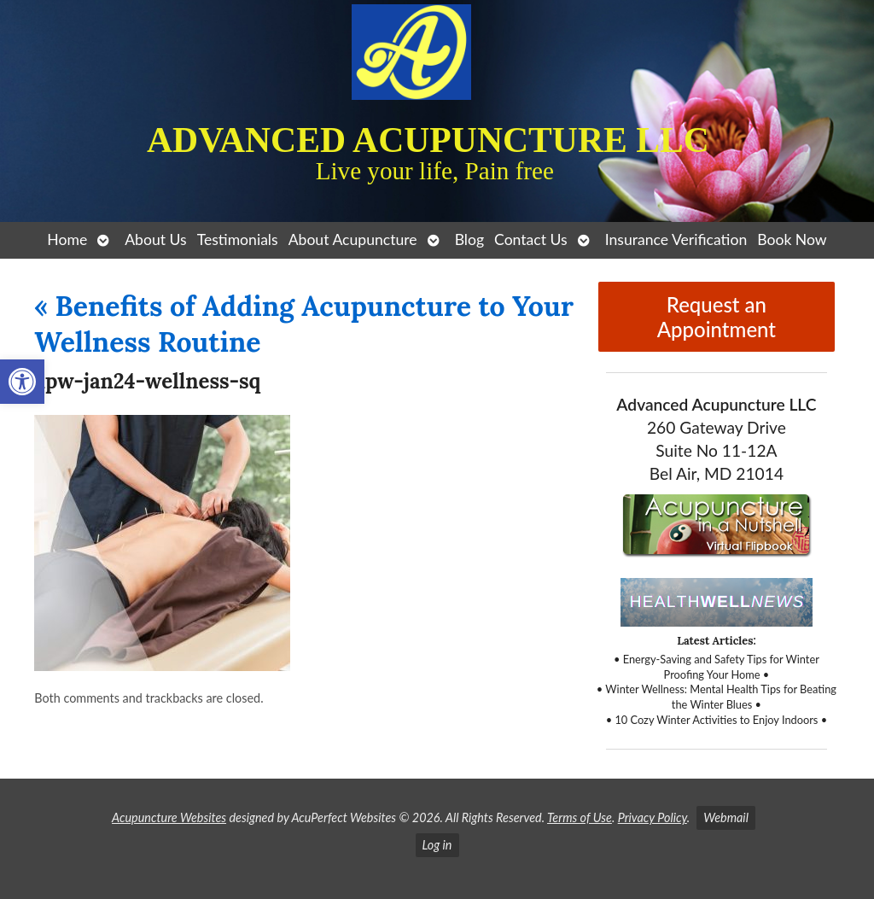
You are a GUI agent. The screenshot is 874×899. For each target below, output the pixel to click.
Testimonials (237, 239)
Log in (437, 845)
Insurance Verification (676, 239)
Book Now (791, 239)
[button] (22, 381)
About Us (155, 239)
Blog (469, 239)
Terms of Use (579, 817)
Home (67, 239)
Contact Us (531, 239)
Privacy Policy (652, 817)
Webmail (726, 817)
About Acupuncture (352, 239)
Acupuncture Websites (169, 817)
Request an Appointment (716, 317)
